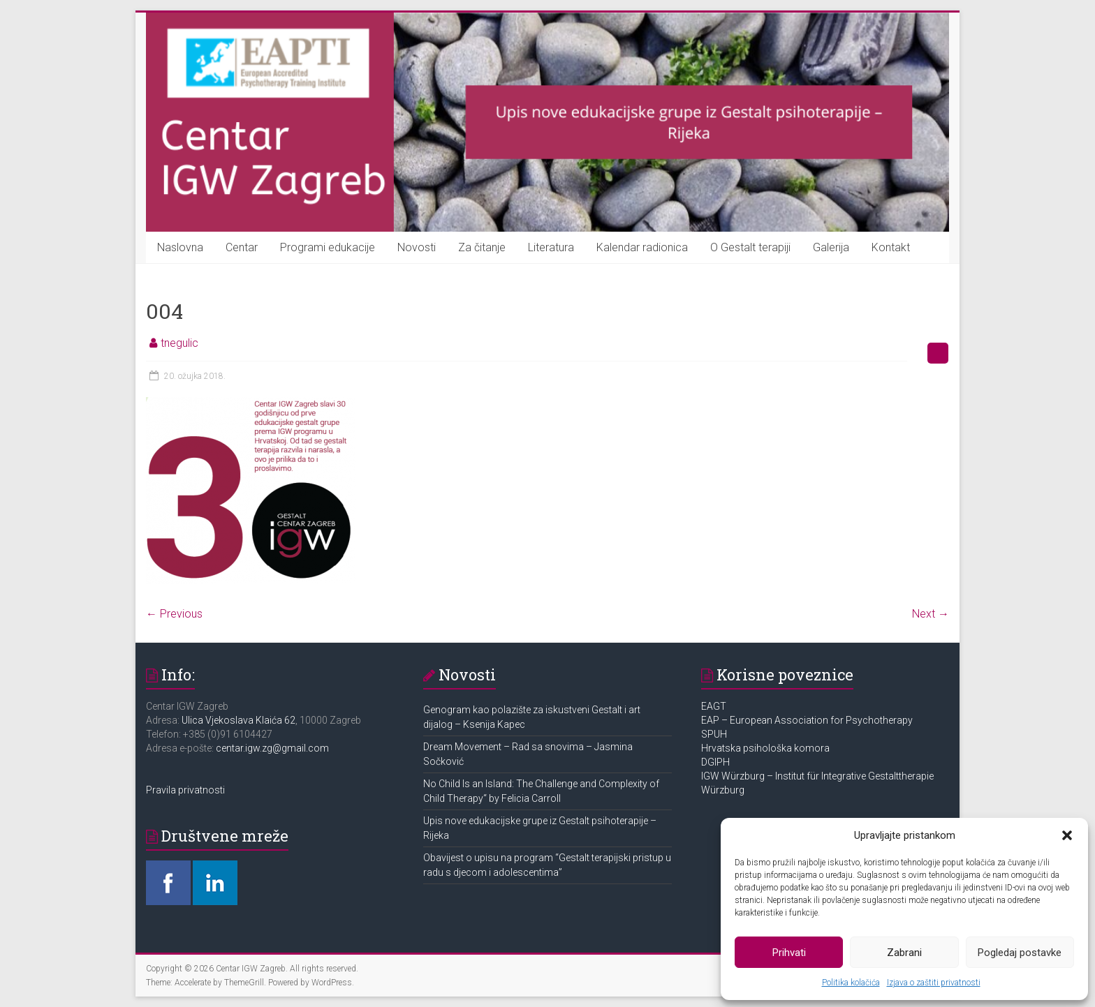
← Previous (174, 613)
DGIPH (715, 762)
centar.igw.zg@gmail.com (272, 748)
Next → (930, 613)
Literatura (551, 247)
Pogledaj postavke (1019, 952)
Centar (242, 247)
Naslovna (180, 247)
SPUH (714, 734)
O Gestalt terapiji (750, 247)
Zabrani (904, 952)
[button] (1067, 835)
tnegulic (179, 343)
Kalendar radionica (642, 247)
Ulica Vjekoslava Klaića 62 (238, 720)
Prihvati (789, 952)
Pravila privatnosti (185, 790)
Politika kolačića (851, 982)
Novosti (416, 247)
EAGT (714, 706)
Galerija (831, 247)
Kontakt (891, 247)
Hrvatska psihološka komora (766, 748)
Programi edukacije (327, 247)
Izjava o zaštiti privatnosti (933, 982)
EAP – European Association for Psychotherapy (807, 720)
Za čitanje (482, 247)
